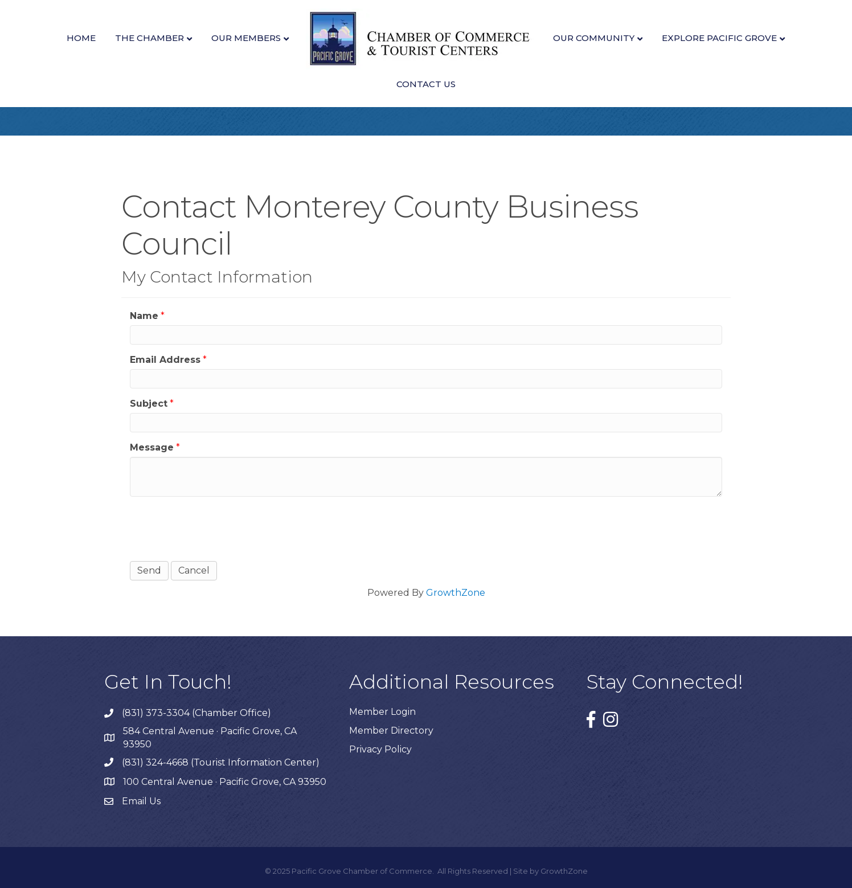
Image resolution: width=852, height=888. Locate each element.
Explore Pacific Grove (719, 37)
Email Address (165, 359)
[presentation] (216, 527)
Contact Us (426, 84)
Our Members (246, 37)
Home (81, 37)
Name (144, 315)
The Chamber (149, 37)
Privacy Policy (380, 749)
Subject (148, 403)
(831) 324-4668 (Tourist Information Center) (220, 762)
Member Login (382, 711)
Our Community (593, 37)
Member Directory (391, 730)
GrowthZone (455, 592)
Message (152, 447)
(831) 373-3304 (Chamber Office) (196, 712)
